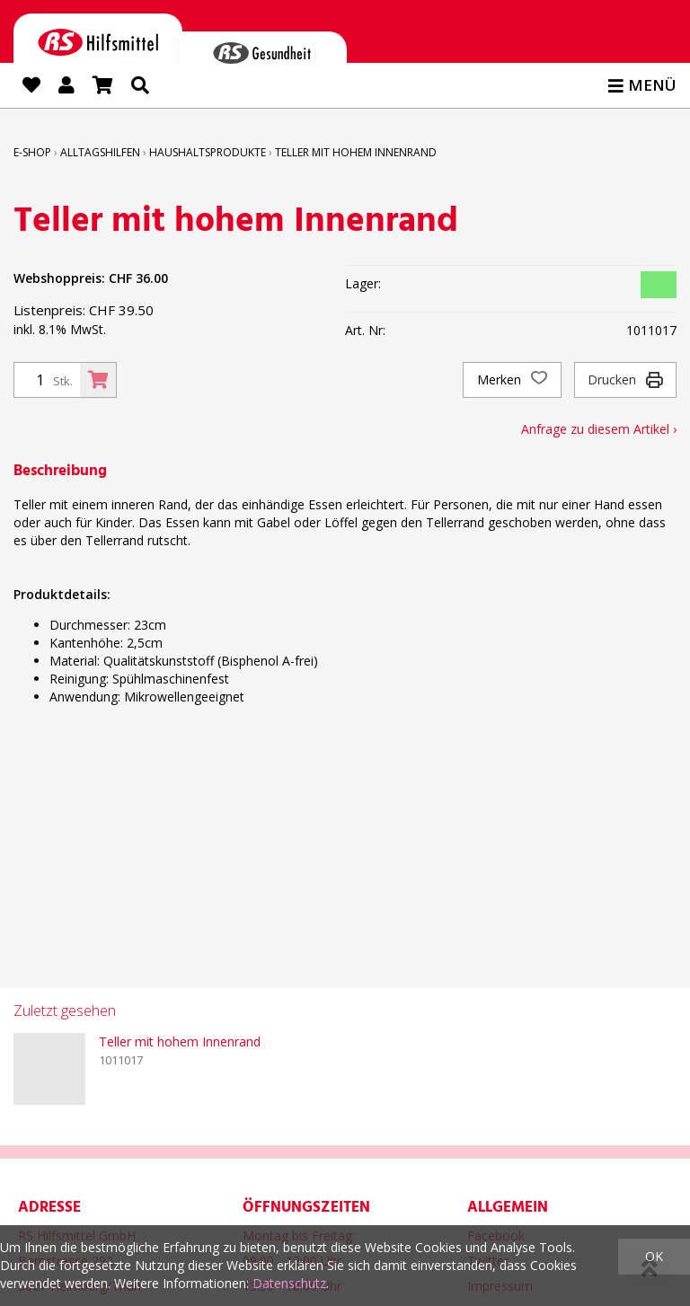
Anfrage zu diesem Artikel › (599, 428)
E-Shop (32, 152)
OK (654, 1256)
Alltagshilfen (100, 152)
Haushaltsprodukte (207, 152)
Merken (512, 380)
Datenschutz (289, 1283)
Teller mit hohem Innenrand (356, 152)
